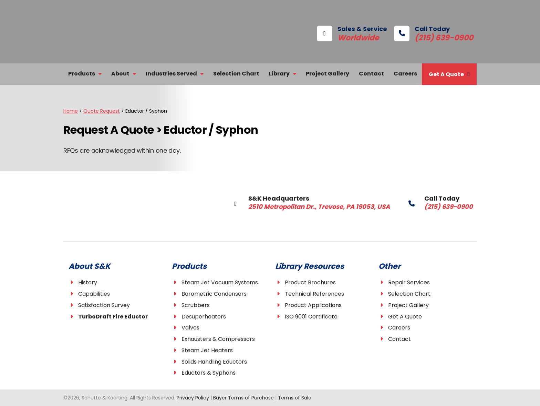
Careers (405, 74)
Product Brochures (310, 282)
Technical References (314, 294)
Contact (371, 74)
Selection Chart (236, 74)
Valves (190, 328)
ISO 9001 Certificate (311, 317)
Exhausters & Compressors (218, 339)
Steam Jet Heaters (207, 350)
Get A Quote (446, 74)
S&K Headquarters (298, 202)
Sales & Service (352, 32)
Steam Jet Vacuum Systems (219, 282)
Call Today (423, 32)
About (120, 74)
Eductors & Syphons (208, 373)
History (87, 282)
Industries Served (171, 74)
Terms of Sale (294, 397)
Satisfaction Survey (104, 305)
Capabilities (94, 294)
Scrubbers (195, 305)
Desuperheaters (203, 317)
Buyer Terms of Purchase (243, 397)
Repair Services (409, 282)
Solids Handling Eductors (214, 362)
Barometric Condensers (214, 294)
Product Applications (313, 305)
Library (279, 74)
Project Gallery (327, 74)
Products (81, 74)
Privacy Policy (193, 397)
